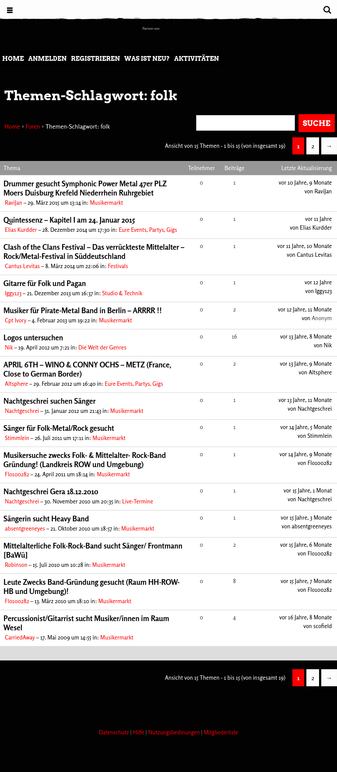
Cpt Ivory (15, 320)
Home (13, 58)
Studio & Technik (122, 293)
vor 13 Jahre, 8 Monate (306, 336)
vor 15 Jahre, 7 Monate (306, 580)
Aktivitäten (196, 58)
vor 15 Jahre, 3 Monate (306, 517)
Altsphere (16, 383)
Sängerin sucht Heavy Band (46, 518)
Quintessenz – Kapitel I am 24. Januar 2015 (69, 219)
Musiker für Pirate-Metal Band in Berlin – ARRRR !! (83, 310)
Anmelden (47, 58)
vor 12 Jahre (318, 282)
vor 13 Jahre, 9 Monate (306, 363)
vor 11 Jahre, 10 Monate (304, 245)
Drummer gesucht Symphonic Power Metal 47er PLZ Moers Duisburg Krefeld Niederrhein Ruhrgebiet (85, 188)
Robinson (16, 564)
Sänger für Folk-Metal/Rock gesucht (59, 428)
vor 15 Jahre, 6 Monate (306, 544)
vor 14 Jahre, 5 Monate (306, 426)
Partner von (151, 28)
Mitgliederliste (221, 732)
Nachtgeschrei (22, 410)
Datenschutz (114, 732)
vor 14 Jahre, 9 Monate (305, 454)
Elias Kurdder (21, 229)
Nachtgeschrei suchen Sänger (49, 400)
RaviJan (13, 202)
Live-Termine (137, 501)
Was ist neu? (147, 58)
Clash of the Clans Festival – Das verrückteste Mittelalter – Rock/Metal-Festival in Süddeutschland (94, 251)
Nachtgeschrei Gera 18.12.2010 (51, 491)
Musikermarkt (106, 202)
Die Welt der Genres (102, 347)
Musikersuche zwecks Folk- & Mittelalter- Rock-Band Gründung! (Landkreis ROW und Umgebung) (85, 460)
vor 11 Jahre (318, 218)
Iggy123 (13, 293)
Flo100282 (17, 474)
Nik (9, 347)
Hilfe (139, 732)
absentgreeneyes (25, 528)
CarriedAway (20, 637)
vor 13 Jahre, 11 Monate (305, 399)
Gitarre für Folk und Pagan (45, 283)
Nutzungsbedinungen (174, 732)
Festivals (118, 265)
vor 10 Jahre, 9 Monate (305, 182)
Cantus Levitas (22, 265)
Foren (32, 126)
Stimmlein (17, 437)
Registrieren (95, 58)
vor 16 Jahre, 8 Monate (305, 617)
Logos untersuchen (33, 337)
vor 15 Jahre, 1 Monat (308, 490)
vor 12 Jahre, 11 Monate (305, 309)
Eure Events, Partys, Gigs (148, 229)
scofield (322, 625)
